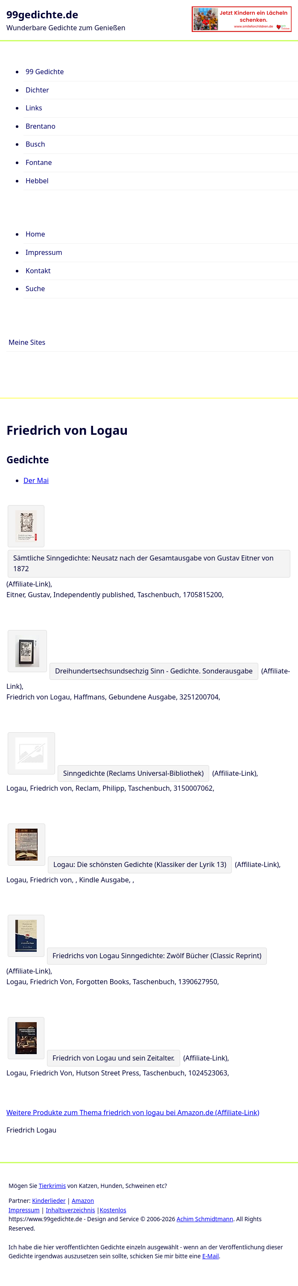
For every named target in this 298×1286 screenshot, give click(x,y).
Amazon (83, 1200)
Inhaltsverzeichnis (70, 1210)
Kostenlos (112, 1210)
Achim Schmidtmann (205, 1219)
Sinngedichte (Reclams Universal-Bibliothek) (133, 773)
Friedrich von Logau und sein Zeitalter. (114, 1058)
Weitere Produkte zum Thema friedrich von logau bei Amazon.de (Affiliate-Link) (132, 1112)
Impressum (24, 1210)
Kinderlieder (48, 1200)
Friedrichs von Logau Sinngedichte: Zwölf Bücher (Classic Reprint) (157, 955)
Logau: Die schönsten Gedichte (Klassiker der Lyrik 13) (139, 864)
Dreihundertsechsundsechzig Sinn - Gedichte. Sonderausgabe (154, 671)
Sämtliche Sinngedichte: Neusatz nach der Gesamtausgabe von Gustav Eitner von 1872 (143, 563)
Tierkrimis (52, 1186)
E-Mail (210, 1256)
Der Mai (36, 480)
